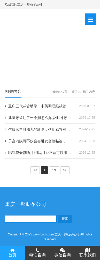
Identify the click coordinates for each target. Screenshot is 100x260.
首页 (74, 91)
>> (65, 170)
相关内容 (89, 91)
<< (35, 170)
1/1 (54, 170)
